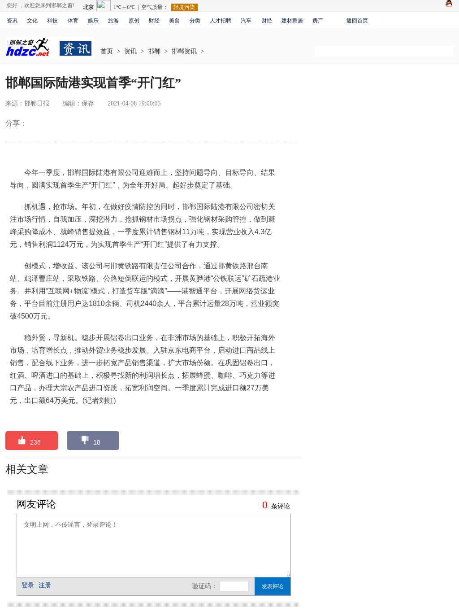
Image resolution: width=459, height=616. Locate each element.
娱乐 (93, 20)
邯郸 (154, 51)
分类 (195, 20)
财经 (154, 20)
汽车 (246, 20)
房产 (317, 20)
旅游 (113, 20)
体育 (73, 20)
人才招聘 (220, 20)
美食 (174, 20)
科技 (52, 20)
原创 (134, 20)
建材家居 (292, 20)
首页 (106, 51)
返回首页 (357, 20)
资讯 (12, 20)
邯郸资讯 (184, 51)
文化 (32, 20)
